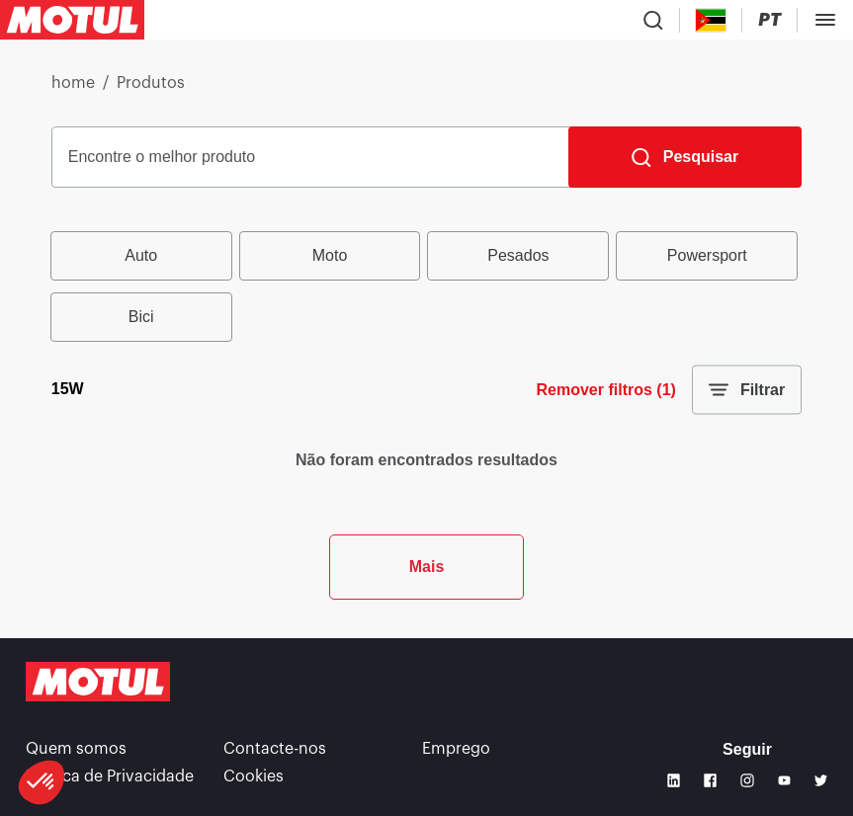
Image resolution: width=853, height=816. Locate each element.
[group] (426, 286)
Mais (427, 566)
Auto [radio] (141, 255)
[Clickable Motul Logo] (72, 20)
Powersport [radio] (707, 255)
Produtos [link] (151, 83)
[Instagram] (746, 780)
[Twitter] (820, 780)
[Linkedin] (673, 780)
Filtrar (747, 390)
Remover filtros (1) (606, 389)
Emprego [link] (456, 749)
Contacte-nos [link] (274, 749)
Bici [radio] (141, 316)
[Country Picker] (711, 20)
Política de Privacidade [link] (110, 776)
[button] (41, 782)
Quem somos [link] (76, 749)
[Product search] (653, 20)
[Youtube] (784, 780)
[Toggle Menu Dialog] (825, 20)
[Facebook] (710, 780)
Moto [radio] (330, 255)
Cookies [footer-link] (253, 776)
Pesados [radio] (518, 255)
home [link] (73, 83)
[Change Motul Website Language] (769, 20)
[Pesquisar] (685, 157)
